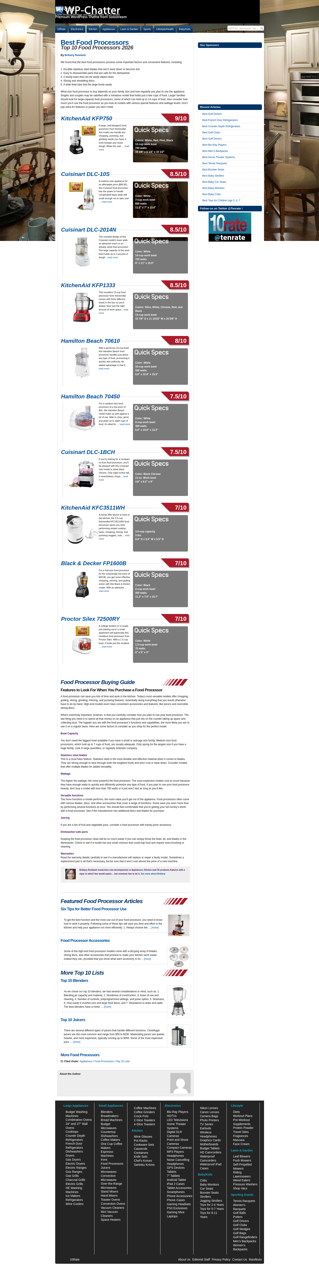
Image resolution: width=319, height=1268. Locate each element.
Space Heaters (111, 1219)
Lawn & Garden (129, 29)
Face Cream (241, 1144)
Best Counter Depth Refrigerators (221, 126)
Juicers (105, 1167)
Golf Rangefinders (245, 1237)
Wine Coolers (75, 1204)
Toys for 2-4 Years (212, 1204)
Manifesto (255, 1259)
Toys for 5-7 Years (212, 1208)
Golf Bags (239, 1233)
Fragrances (240, 1136)
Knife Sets (140, 1156)
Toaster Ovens (110, 1199)
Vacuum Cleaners (112, 1207)
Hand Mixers (109, 1195)
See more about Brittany (153, 874)
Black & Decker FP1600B (93, 563)
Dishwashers (74, 1151)
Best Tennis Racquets (214, 163)
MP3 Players (175, 1151)
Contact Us (239, 1259)
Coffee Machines (145, 1108)
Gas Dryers (73, 1159)
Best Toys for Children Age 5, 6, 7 (221, 200)
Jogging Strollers (211, 1200)
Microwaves (109, 1171)
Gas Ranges (74, 1171)
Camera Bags (209, 1116)
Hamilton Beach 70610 (90, 341)
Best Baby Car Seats (214, 181)
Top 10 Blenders (74, 980)
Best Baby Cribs (211, 194)
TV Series (206, 1124)
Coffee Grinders (144, 1112)
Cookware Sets (144, 1144)
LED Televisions (177, 1120)
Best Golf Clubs (211, 132)
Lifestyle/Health (165, 29)
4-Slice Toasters (144, 1124)
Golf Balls (239, 1213)
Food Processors (104, 1061)
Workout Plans (243, 1116)
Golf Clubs (240, 1225)
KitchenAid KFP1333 (88, 285)
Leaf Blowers (241, 1156)
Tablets (171, 1171)
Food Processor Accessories (85, 940)
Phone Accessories (179, 1196)
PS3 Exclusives (177, 1208)
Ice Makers (73, 1195)
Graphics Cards (210, 1140)
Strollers (205, 1196)
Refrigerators (74, 1200)
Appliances (108, 29)
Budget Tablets (209, 1148)
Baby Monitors (209, 1184)
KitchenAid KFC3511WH (93, 507)
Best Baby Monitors (213, 188)
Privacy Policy (221, 1259)
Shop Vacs (240, 1188)
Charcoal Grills (75, 1180)
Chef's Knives (143, 1160)
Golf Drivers (241, 1221)
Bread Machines (111, 1120)
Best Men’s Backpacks (215, 151)
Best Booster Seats (213, 169)
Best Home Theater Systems (218, 157)
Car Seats (206, 1188)
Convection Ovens (113, 1203)
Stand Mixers (109, 1191)
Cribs (203, 1180)
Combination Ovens (79, 1119)
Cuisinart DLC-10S (85, 174)
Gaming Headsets (179, 1204)
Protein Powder (243, 1128)
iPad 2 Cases (176, 1184)
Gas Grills (72, 1175)
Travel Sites (241, 1132)
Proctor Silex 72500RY (90, 619)
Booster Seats (209, 1192)
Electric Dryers (75, 1163)
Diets (236, 1112)
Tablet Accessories (179, 1188)
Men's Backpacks (244, 1241)
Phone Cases (176, 1200)
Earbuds (205, 1128)
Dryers (70, 1155)
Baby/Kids (185, 29)
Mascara (239, 1140)
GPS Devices (176, 1167)
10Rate (61, 29)
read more (107, 201)
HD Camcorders (210, 1152)
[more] (155, 927)
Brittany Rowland (75, 55)
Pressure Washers (245, 1184)
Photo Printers (209, 1120)
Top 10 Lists (123, 1061)
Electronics (77, 29)
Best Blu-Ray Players (214, 144)
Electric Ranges (76, 1167)
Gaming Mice (175, 1212)
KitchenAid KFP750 (86, 118)
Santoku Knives (144, 1164)
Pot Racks (140, 1140)
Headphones (175, 1155)
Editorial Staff (201, 1259)
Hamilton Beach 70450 (90, 396)
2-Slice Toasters (144, 1120)
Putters (237, 1217)
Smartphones (176, 1192)
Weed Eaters (241, 1180)
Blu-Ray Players (177, 1112)
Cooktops (72, 1131)
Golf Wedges (241, 1229)
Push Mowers (242, 1160)
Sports (147, 29)
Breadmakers (109, 1116)
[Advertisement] (230, 75)
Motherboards (209, 1144)
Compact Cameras (179, 1147)
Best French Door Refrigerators (220, 120)
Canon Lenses (209, 1112)
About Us (184, 1259)
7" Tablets (173, 1175)
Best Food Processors (95, 42)
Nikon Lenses (209, 1108)
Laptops (172, 1216)
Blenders (107, 1112)
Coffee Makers (110, 1139)
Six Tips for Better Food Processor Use (94, 909)
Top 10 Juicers (73, 1019)
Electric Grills (74, 1184)
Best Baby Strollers (213, 175)
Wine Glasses (143, 1136)
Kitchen (93, 29)
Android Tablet (176, 1180)
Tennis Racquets (244, 1201)
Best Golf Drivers (212, 113)
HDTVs (171, 1116)
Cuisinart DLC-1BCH (88, 452)
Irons (104, 1159)
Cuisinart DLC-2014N (88, 229)
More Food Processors (80, 1055)
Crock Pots (141, 1116)
